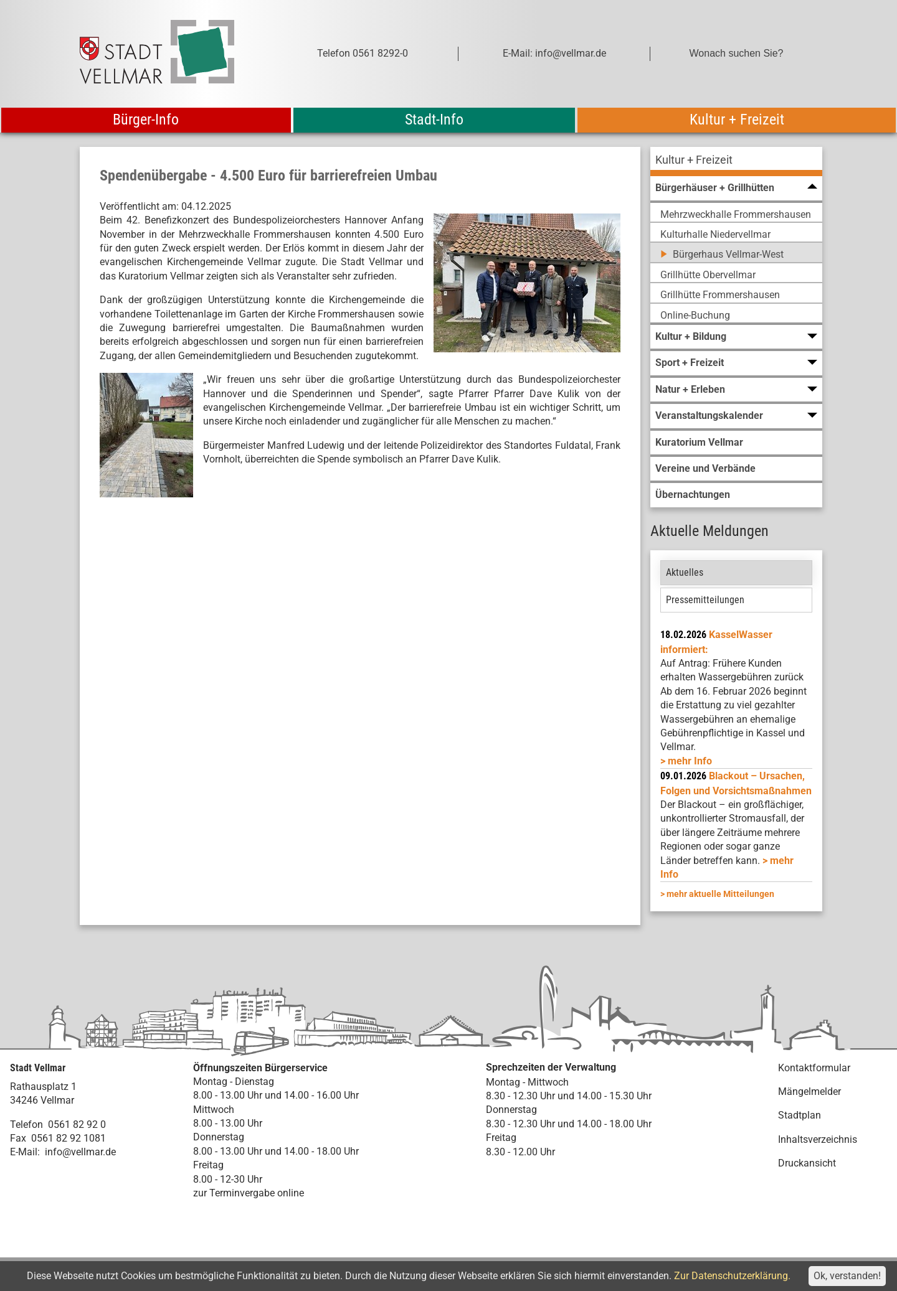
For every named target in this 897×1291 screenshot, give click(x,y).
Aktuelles (684, 572)
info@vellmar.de (80, 1152)
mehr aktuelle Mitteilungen (720, 894)
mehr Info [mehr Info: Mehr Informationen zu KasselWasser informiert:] (690, 761)
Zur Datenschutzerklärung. (732, 1276)
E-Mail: (25, 1152)
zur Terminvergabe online (248, 1193)
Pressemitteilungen (705, 600)
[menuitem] (736, 161)
